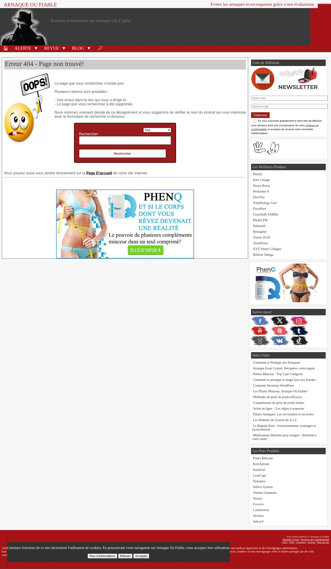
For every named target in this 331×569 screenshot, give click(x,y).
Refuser (125, 556)
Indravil (258, 521)
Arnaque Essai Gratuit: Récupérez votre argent (284, 368)
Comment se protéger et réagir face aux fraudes (284, 380)
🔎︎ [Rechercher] (100, 48)
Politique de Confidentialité (315, 539)
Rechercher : (89, 134)
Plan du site (323, 542)
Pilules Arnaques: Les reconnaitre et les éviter (283, 414)
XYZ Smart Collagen (267, 249)
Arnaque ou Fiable (30, 5)
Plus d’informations (102, 556)
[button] (36, 48)
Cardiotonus (261, 510)
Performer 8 (261, 191)
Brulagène (259, 231)
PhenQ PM (260, 220)
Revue (51, 48)
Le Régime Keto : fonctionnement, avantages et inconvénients (284, 427)
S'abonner (260, 115)
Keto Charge (261, 180)
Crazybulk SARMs (265, 214)
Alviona (258, 515)
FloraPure (259, 208)
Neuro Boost (261, 185)
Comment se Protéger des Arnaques (276, 362)
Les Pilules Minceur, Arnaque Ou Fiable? (280, 391)
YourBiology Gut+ (265, 203)
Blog (78, 48)
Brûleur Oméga (263, 254)
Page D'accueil (99, 173)
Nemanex (259, 481)
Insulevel (259, 469)
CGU (285, 542)
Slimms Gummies (265, 492)
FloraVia (258, 197)
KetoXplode (261, 464)
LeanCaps (259, 475)
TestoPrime (260, 243)
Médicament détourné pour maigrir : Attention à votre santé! (284, 437)
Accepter (141, 556)
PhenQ (257, 174)
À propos (300, 542)
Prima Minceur (263, 458)
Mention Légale (290, 539)
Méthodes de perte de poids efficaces (277, 397)
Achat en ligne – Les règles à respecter (278, 408)
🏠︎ (6, 48)
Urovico (258, 504)
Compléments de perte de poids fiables (278, 403)
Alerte (22, 48)
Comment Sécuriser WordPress (273, 385)
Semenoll (259, 226)
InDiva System (263, 487)
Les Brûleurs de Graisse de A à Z (275, 420)
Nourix (257, 498)
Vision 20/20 (261, 237)
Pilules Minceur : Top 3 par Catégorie (278, 374)
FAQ (291, 542)
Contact (311, 542)
